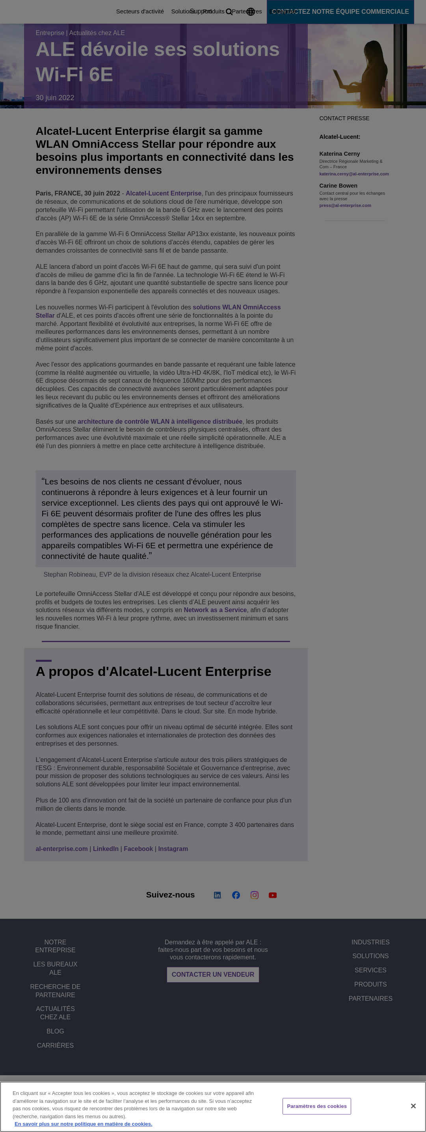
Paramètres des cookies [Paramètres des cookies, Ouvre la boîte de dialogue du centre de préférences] (317, 1106)
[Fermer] (413, 1106)
